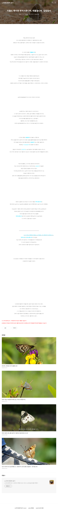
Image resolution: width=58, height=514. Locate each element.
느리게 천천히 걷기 (7, 3)
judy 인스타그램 (39, 508)
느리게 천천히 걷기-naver (20, 508)
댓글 (3, 475)
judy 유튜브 (31, 508)
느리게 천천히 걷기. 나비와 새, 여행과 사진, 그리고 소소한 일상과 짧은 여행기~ (21, 483)
